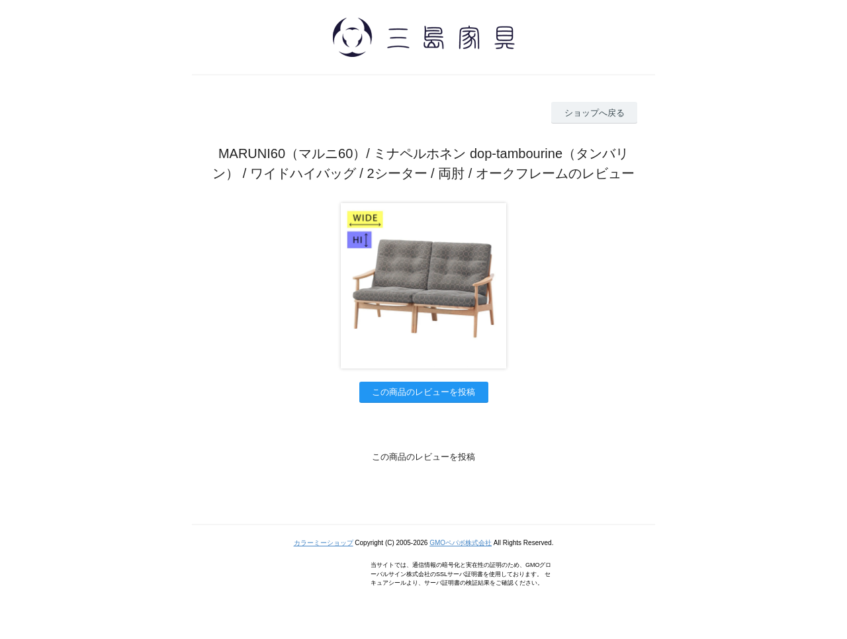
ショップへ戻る (594, 113)
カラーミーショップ (323, 542)
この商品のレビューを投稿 (423, 392)
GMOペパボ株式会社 (460, 542)
